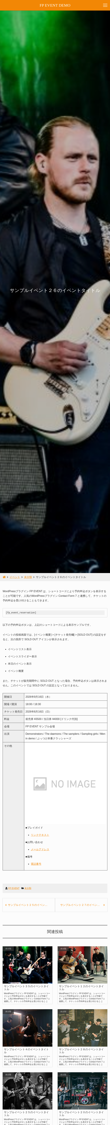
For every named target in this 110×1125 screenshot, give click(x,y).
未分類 (27, 888)
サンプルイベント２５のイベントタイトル (31, 905)
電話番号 (36, 864)
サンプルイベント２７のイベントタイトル (83, 905)
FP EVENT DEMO (55, 5)
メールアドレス (40, 849)
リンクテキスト (40, 835)
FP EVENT (13, 888)
